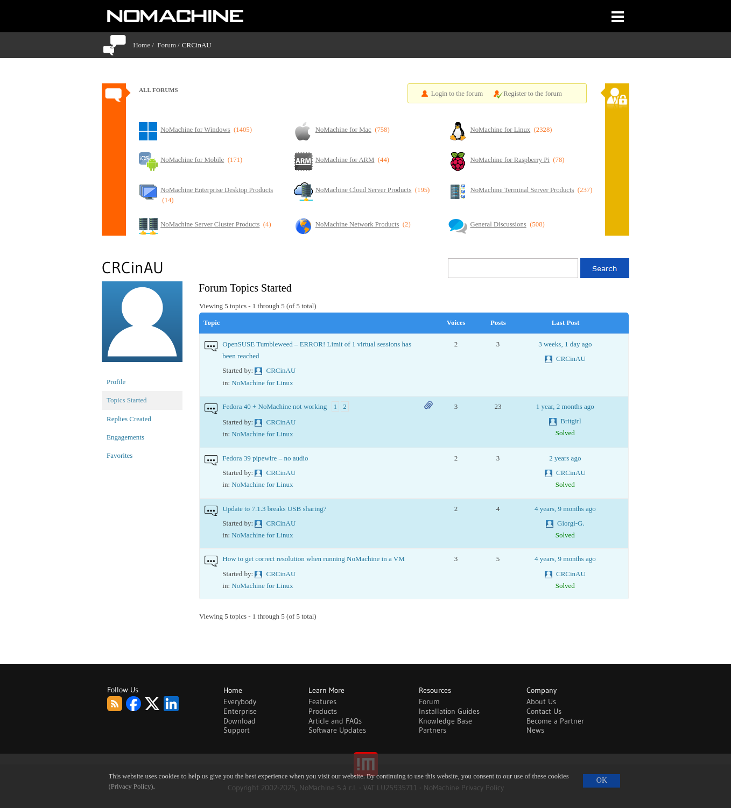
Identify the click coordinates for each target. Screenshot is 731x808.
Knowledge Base (445, 721)
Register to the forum (532, 93)
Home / (145, 45)
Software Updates (337, 730)
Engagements (125, 437)
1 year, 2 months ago (565, 406)
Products (322, 711)
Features (322, 701)
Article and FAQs (335, 721)
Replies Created (129, 419)
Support (236, 730)
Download (239, 721)
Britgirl (570, 421)
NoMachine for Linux (262, 383)
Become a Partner (555, 721)
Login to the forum (457, 93)
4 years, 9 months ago (565, 509)
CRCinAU (281, 370)
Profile (116, 382)
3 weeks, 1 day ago (565, 344)
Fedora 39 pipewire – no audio (265, 458)
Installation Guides (449, 711)
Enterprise (240, 711)
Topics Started (127, 400)
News (535, 730)
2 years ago (565, 458)
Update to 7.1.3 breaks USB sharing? (274, 509)
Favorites (119, 455)
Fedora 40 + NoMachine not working (274, 406)
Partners (432, 730)
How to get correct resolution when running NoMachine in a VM (313, 559)
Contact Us (543, 711)
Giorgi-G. (571, 523)
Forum (166, 45)
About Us (541, 701)
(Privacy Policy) (131, 786)
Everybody (239, 701)
